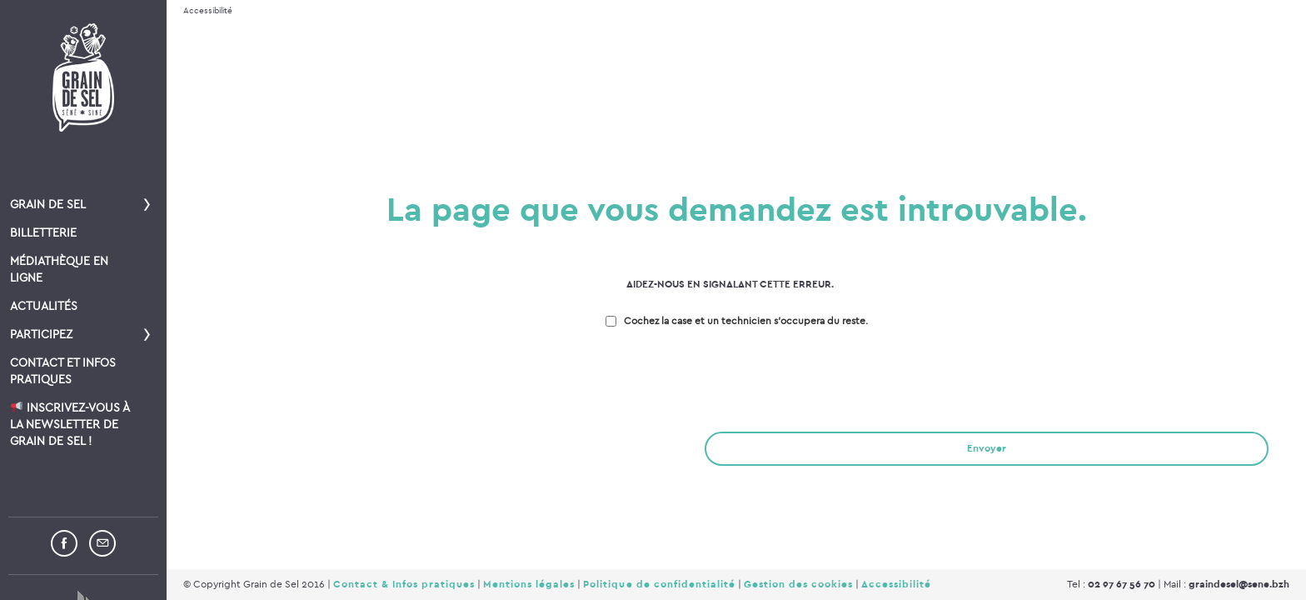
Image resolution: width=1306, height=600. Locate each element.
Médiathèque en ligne (59, 269)
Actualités (43, 306)
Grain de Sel (48, 205)
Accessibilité (207, 11)
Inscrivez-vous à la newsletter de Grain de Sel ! (69, 424)
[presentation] (293, 382)
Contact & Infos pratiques (404, 584)
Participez (41, 335)
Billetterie (43, 233)
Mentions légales (529, 584)
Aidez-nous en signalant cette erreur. (730, 284)
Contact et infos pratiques (63, 371)
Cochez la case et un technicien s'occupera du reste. (746, 321)
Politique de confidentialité (659, 584)
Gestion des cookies (798, 584)
